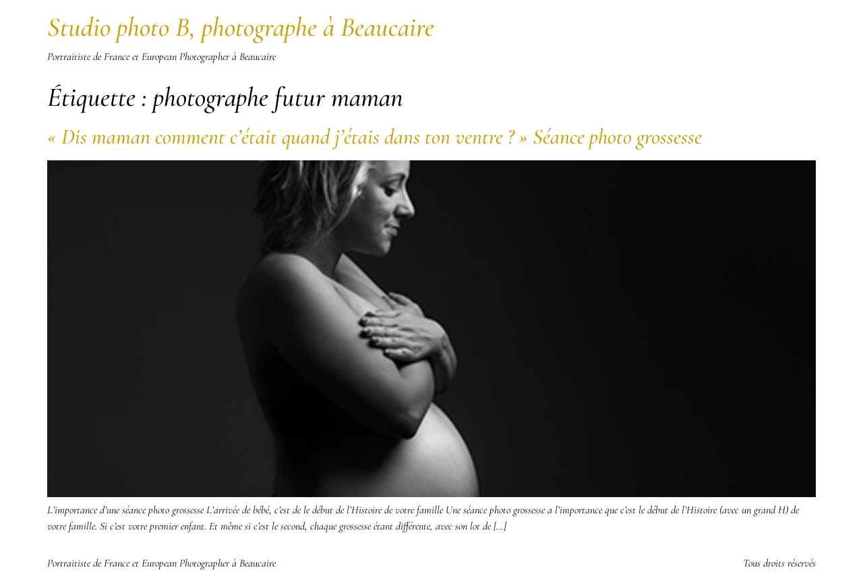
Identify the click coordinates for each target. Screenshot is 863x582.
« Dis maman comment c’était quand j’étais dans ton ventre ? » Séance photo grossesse (374, 136)
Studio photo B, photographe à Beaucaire (240, 27)
